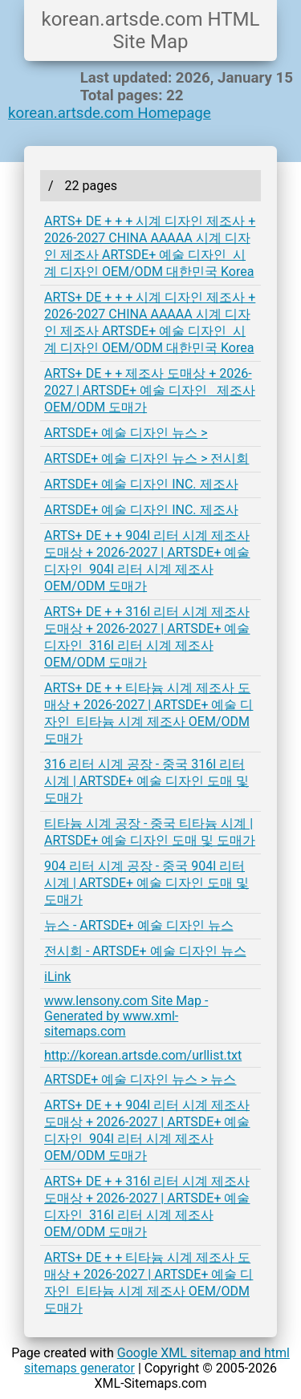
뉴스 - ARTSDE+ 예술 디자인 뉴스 (139, 925)
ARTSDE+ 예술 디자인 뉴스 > (126, 432)
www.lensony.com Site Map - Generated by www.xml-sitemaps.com (126, 1016)
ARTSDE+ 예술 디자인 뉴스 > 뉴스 (140, 1079)
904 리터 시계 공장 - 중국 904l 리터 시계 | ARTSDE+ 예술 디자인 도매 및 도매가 (146, 882)
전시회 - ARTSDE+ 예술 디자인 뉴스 (145, 951)
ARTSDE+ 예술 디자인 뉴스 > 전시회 (146, 458)
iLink (57, 976)
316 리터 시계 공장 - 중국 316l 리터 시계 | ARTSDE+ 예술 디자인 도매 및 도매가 (146, 780)
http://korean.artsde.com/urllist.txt (143, 1055)
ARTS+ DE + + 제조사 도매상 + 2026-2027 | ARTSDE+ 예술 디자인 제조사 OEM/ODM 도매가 (149, 390)
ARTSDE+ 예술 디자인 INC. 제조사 (141, 484)
